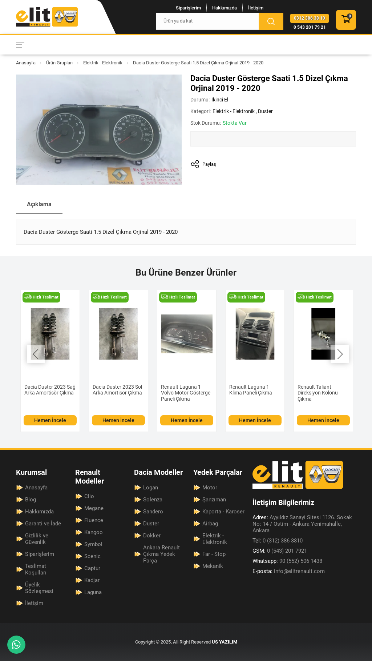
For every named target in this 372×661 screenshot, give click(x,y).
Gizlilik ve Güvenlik (36, 538)
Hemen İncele (50, 420)
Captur (92, 568)
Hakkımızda (224, 8)
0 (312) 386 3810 (277, 540)
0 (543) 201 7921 (279, 551)
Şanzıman (214, 499)
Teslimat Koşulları (35, 569)
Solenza (152, 499)
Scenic (92, 556)
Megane (94, 508)
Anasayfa (26, 62)
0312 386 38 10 (309, 18)
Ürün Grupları (59, 62)
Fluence (93, 520)
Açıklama (39, 204)
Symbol (93, 544)
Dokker (152, 535)
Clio (89, 496)
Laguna (93, 592)
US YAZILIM (224, 642)
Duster (265, 111)
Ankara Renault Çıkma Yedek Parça (161, 554)
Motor (209, 487)
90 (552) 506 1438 (287, 561)
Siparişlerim (188, 8)
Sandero (153, 511)
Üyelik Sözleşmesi (39, 587)
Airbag (210, 523)
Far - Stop (214, 554)
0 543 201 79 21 (310, 27)
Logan (150, 487)
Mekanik (212, 566)
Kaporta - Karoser (223, 511)
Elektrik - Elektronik (102, 62)
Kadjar (92, 580)
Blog (30, 499)
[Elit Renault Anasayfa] (47, 17)
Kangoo (93, 532)
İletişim (255, 8)
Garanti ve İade (43, 523)
